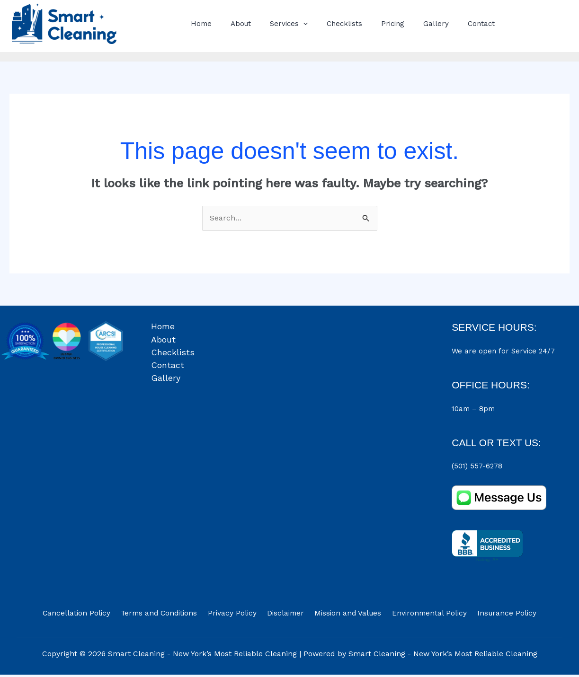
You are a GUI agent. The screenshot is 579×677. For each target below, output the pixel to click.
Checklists (328, 23)
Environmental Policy (422, 615)
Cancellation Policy (88, 615)
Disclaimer (286, 615)
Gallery (410, 23)
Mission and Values (344, 615)
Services (277, 24)
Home (198, 23)
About (233, 23)
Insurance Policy (495, 615)
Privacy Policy (237, 615)
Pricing (371, 23)
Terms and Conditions (167, 615)
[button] (291, 24)
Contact (450, 23)
